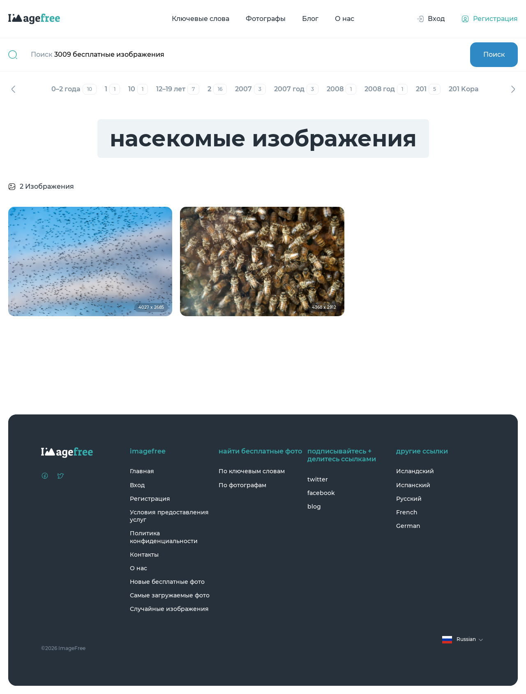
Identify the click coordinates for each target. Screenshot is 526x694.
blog (314, 506)
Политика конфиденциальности (164, 537)
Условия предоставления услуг (169, 516)
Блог (310, 19)
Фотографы (266, 19)
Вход (137, 485)
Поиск (494, 54)
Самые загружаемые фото (170, 595)
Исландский (415, 471)
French (407, 512)
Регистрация (150, 498)
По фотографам (242, 485)
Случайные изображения (169, 609)
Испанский (413, 485)
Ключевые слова (200, 19)
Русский (409, 498)
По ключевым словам (252, 471)
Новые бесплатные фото (167, 581)
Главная (142, 471)
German (408, 526)
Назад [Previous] (13, 89)
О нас (344, 19)
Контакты (144, 554)
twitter (317, 479)
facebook (321, 493)
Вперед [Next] (513, 89)
